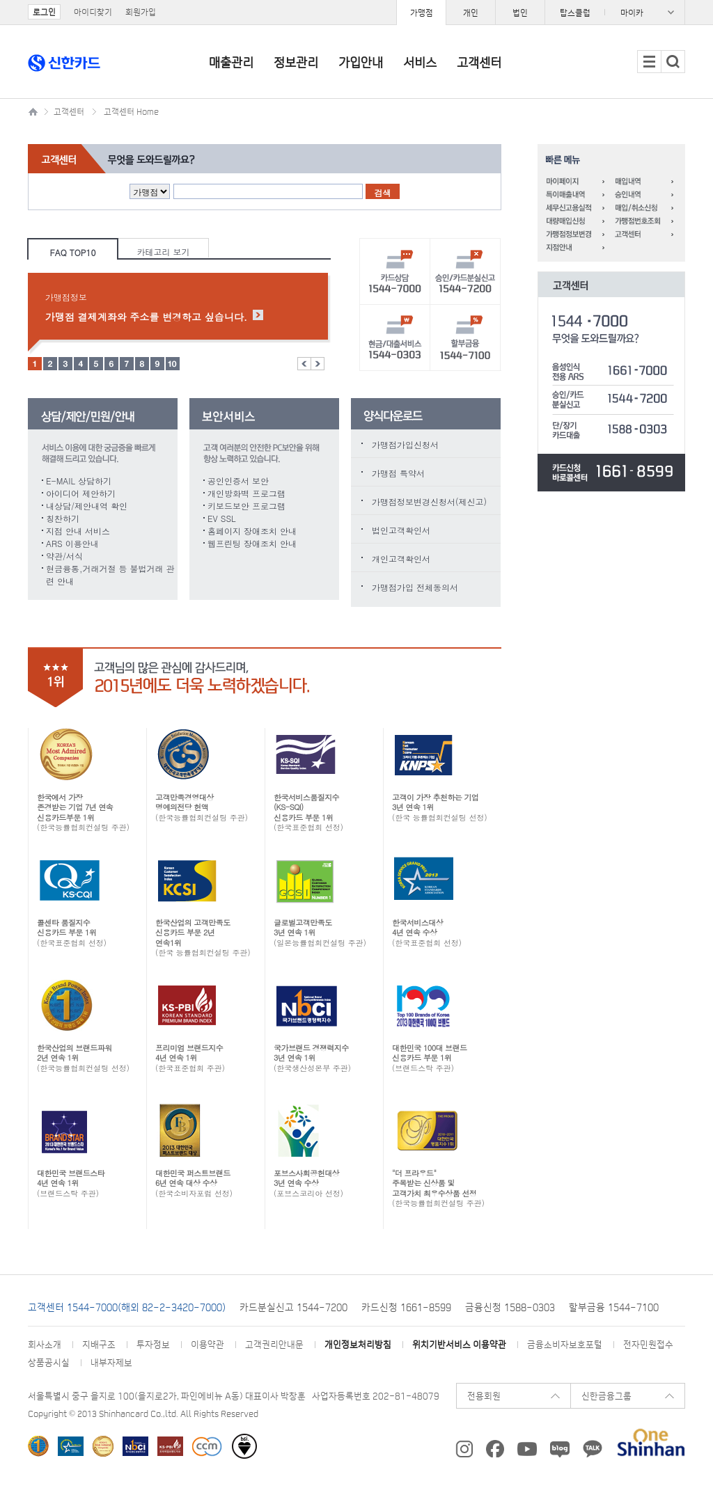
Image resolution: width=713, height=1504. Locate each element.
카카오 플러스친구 (592, 1448)
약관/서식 (64, 556)
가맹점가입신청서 (405, 444)
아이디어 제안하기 (81, 493)
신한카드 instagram (464, 1448)
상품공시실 (49, 1362)
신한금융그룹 (606, 1396)
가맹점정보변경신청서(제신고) (429, 501)
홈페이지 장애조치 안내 (252, 531)
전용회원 (484, 1396)
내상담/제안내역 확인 (86, 506)
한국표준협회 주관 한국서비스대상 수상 (71, 1446)
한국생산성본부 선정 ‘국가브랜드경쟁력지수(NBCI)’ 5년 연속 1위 (135, 1446)
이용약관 (207, 1344)
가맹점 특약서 (398, 473)
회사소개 (44, 1344)
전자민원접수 (648, 1344)
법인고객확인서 (401, 530)
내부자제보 (111, 1362)
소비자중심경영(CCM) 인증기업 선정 (207, 1446)
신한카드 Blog (560, 1448)
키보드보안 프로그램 (246, 506)
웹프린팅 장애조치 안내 (252, 543)
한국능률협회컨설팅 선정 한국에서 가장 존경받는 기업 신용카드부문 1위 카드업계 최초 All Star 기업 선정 (103, 1446)
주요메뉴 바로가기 (0, 0)
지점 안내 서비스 (78, 531)
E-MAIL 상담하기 (78, 480)
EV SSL (221, 518)
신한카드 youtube (527, 1448)
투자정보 (153, 1344)
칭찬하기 (62, 518)
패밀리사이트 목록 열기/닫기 (614, 12)
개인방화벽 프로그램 (246, 493)
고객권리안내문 (274, 1344)
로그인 (44, 11)
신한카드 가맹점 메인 (35, 109)
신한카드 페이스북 (495, 1448)
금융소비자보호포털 (564, 1344)
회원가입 (140, 11)
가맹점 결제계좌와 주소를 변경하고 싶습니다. (146, 317)
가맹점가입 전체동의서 (415, 587)
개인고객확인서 (401, 558)
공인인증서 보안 (238, 480)
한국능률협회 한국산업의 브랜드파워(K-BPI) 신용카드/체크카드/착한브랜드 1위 (38, 1446)
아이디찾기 (93, 11)
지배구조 (99, 1344)
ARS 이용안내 (72, 543)
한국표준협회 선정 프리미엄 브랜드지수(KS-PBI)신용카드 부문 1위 (170, 1446)
